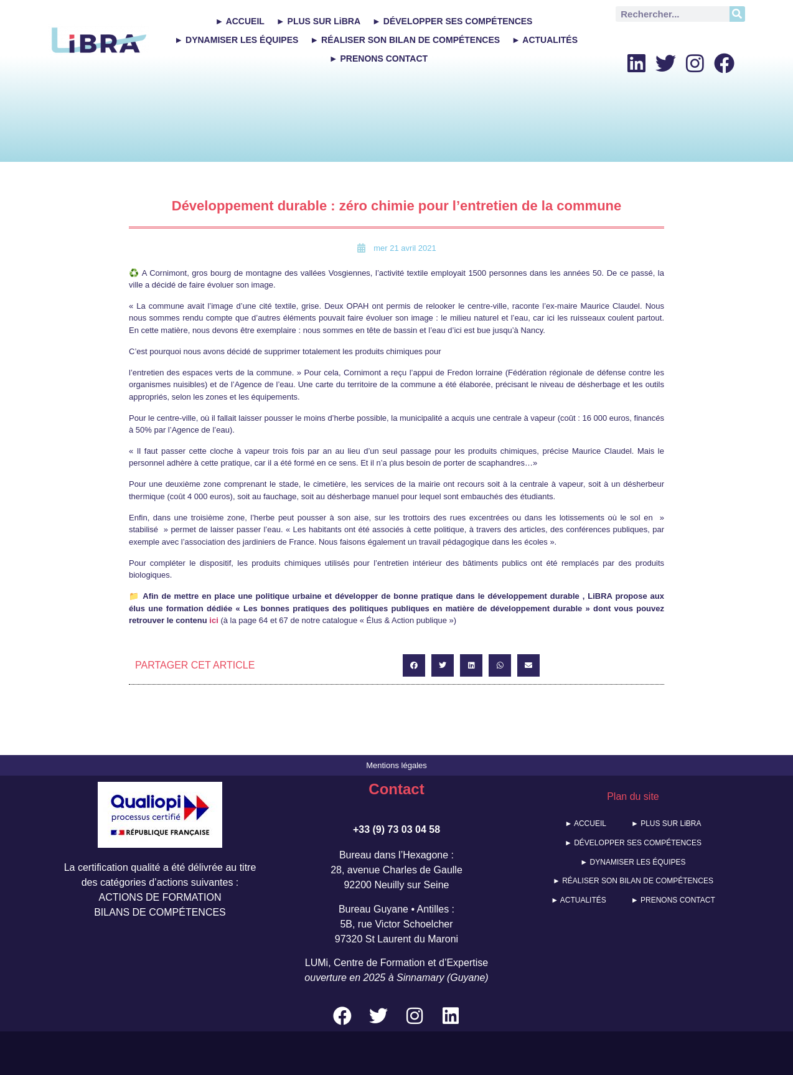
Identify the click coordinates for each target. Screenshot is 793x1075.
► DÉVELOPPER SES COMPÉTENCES (452, 21)
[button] (414, 665)
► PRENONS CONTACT (378, 58)
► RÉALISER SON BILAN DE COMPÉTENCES (405, 40)
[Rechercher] (737, 14)
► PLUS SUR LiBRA (318, 21)
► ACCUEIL (239, 21)
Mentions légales (396, 765)
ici (213, 620)
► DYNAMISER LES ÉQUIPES (236, 40)
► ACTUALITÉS (545, 40)
